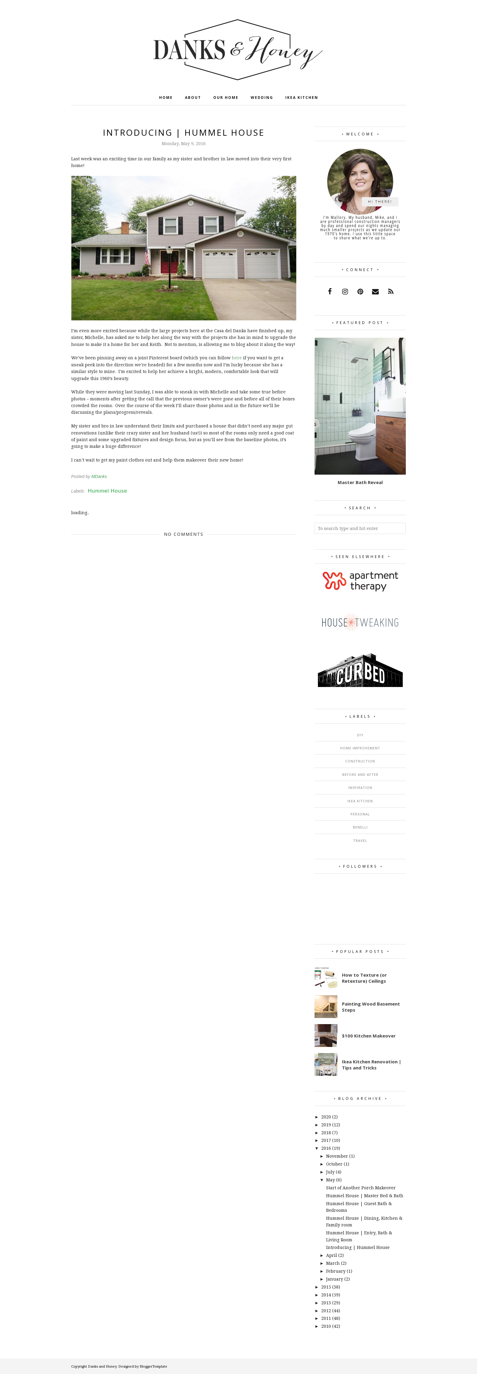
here (237, 358)
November (337, 1156)
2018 (326, 1132)
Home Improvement (360, 748)
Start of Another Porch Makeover (361, 1188)
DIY (360, 735)
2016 (326, 1148)
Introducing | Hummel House (358, 1247)
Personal (360, 814)
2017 (326, 1140)
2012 (326, 1310)
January (334, 1279)
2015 (326, 1287)
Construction (360, 761)
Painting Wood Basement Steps (371, 1007)
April (331, 1255)
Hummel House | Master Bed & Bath (364, 1195)
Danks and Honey (102, 1366)
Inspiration (360, 787)
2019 (326, 1125)
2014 (326, 1295)
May (330, 1180)
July (330, 1172)
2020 (326, 1117)
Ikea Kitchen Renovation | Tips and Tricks (371, 1064)
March (333, 1263)
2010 (326, 1326)
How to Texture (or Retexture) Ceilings (364, 978)
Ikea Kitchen (360, 801)
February (336, 1271)
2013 (326, 1303)
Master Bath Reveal (360, 482)
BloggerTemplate (153, 1366)
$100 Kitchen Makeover (369, 1036)
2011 (326, 1318)
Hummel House (107, 491)
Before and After (360, 774)
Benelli (360, 827)
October (334, 1164)
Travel (360, 840)
